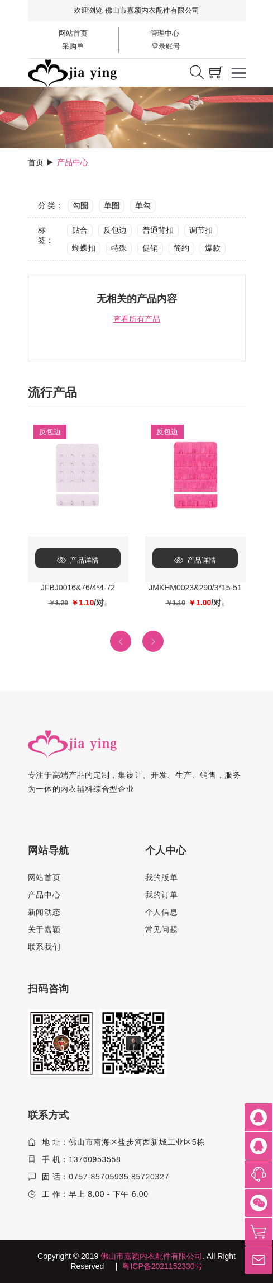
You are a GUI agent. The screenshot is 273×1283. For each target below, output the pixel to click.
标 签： (46, 235)
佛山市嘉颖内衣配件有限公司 (151, 1256)
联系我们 (44, 946)
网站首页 (73, 33)
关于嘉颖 (44, 929)
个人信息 (161, 912)
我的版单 (161, 877)
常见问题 (161, 929)
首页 (36, 162)
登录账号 (165, 46)
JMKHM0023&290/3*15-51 (195, 587)
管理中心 (164, 33)
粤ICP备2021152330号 (162, 1266)
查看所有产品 (136, 318)
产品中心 (44, 894)
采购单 (73, 46)
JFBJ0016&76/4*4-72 (78, 587)
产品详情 (78, 560)
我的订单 (161, 894)
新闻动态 (44, 912)
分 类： (51, 205)
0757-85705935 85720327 (119, 1176)
